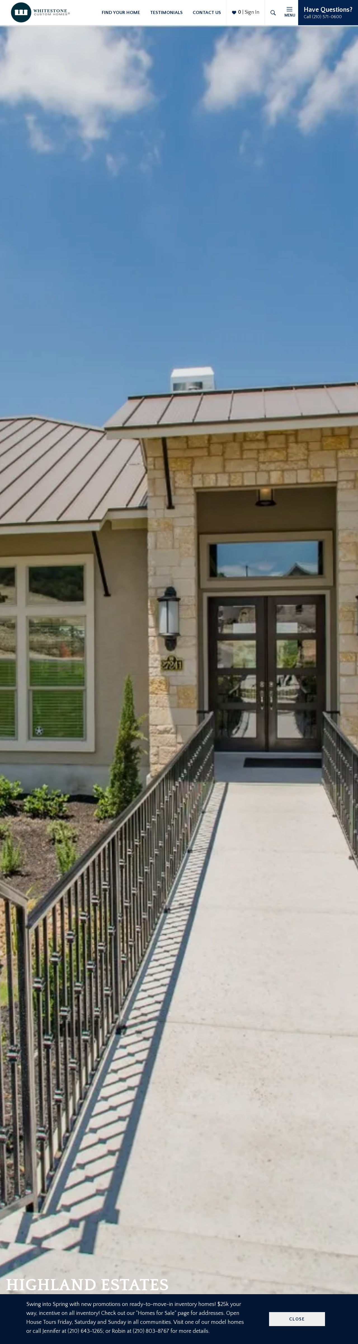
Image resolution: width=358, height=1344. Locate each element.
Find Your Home (121, 12)
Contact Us (207, 12)
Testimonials (166, 12)
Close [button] (297, 1319)
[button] (328, 12)
